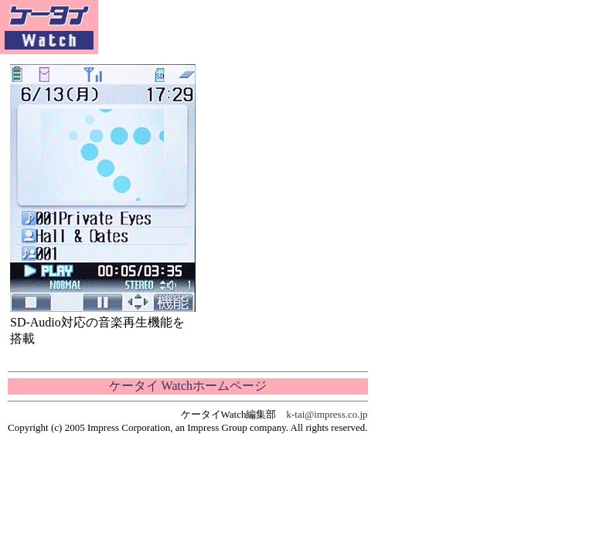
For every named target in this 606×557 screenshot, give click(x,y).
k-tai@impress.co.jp (327, 414)
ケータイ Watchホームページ (188, 385)
